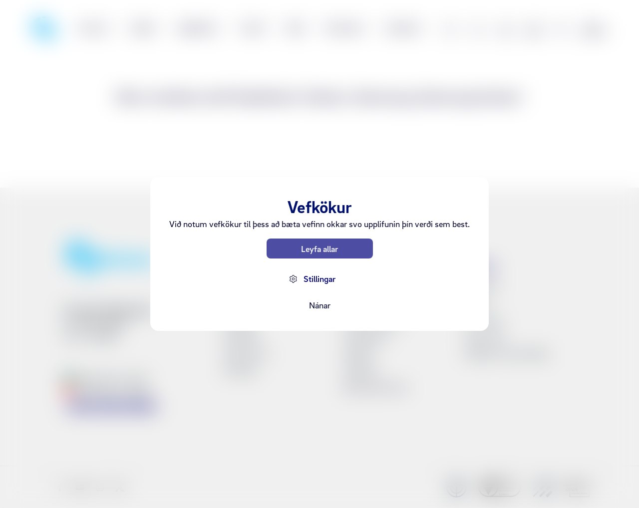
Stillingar (319, 278)
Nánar (319, 305)
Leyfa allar (319, 249)
